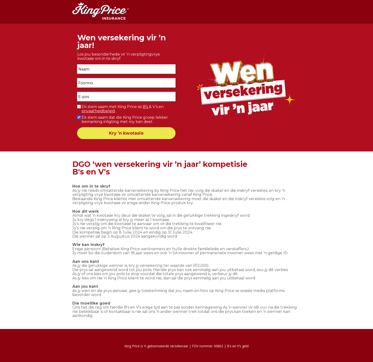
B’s (146, 106)
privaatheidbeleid (98, 111)
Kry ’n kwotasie (126, 133)
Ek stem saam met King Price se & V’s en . (123, 109)
